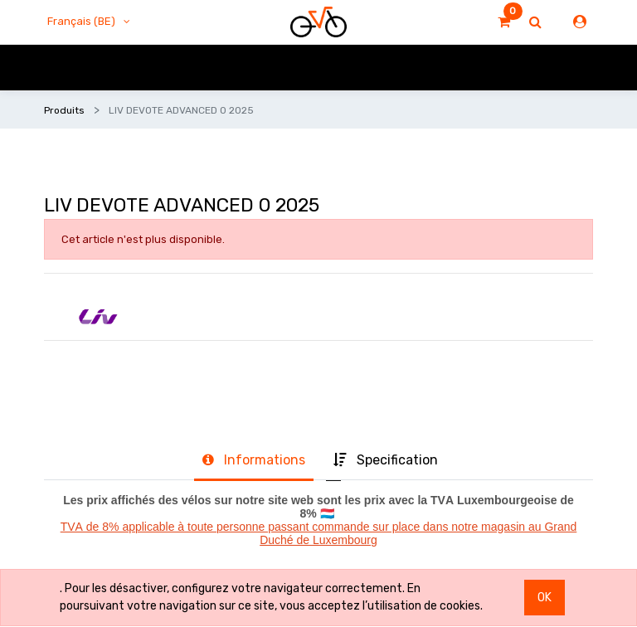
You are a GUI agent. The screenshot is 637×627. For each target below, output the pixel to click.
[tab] (253, 461)
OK (544, 598)
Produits (64, 110)
